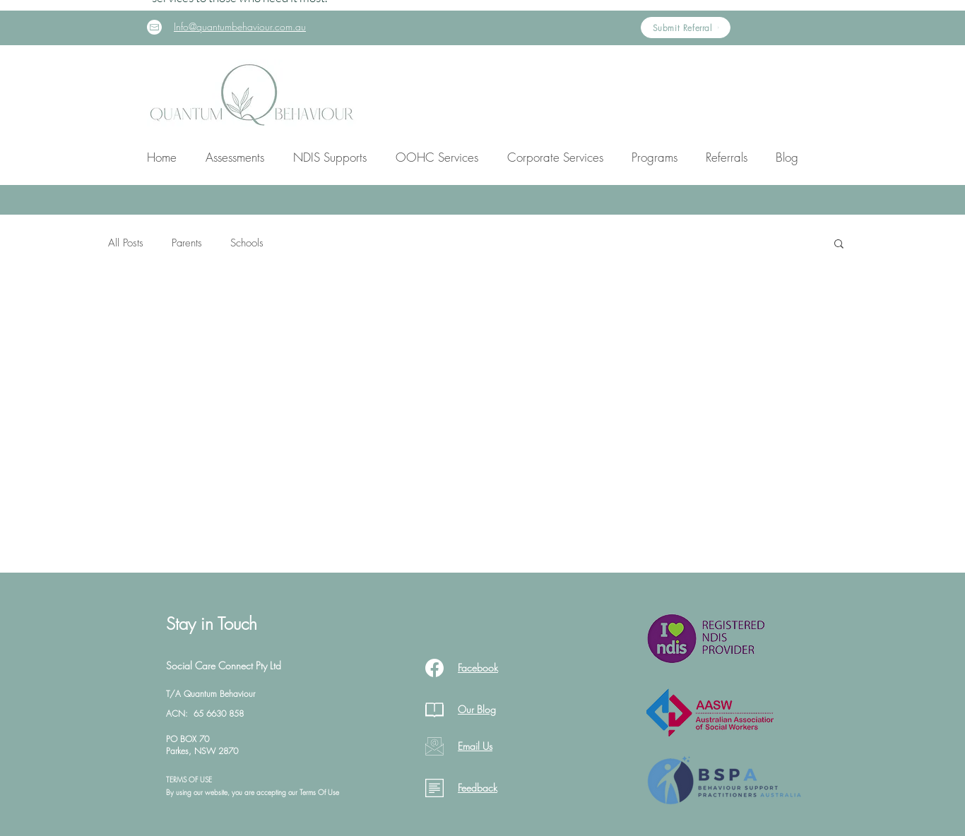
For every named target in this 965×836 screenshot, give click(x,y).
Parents (187, 243)
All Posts (125, 243)
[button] (234, 157)
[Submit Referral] (685, 27)
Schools (247, 243)
